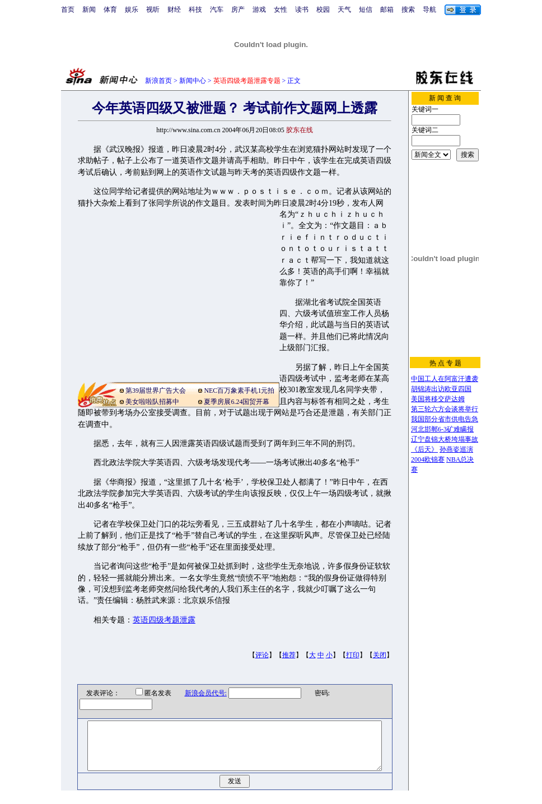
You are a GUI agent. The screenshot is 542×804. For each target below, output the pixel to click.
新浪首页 (158, 81)
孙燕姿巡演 (456, 449)
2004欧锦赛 (428, 459)
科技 (195, 9)
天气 (344, 9)
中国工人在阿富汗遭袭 (444, 379)
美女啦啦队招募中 (152, 402)
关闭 (379, 655)
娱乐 (131, 9)
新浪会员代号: (198, 693)
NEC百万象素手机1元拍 (239, 390)
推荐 (289, 655)
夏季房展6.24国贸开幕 (236, 402)
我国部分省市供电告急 (444, 419)
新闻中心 (192, 81)
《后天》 (424, 449)
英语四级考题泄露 (164, 620)
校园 (323, 9)
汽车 (216, 9)
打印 (352, 655)
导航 (429, 9)
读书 (302, 9)
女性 (280, 9)
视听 (153, 9)
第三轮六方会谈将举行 (444, 409)
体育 (110, 9)
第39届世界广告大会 (155, 390)
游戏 (259, 9)
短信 (365, 9)
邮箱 (387, 9)
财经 (174, 9)
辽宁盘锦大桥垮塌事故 (444, 439)
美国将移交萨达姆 (438, 399)
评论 (262, 655)
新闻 (89, 9)
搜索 (408, 9)
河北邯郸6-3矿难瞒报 (442, 429)
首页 (67, 9)
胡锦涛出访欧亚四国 (441, 389)
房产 (238, 9)
